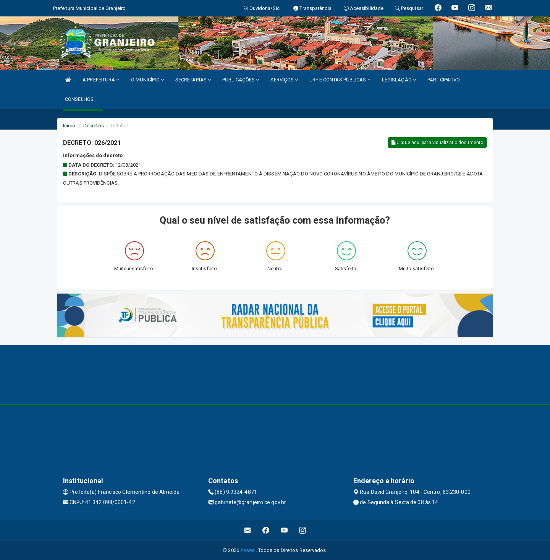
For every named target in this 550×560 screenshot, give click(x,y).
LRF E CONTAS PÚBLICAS (339, 80)
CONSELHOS (79, 99)
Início (69, 125)
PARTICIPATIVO (443, 80)
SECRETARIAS (193, 80)
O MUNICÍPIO (147, 80)
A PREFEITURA (100, 80)
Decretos (93, 125)
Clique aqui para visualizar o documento (437, 142)
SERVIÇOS (284, 80)
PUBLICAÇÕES (240, 80)
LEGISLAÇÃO (399, 80)
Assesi (248, 550)
